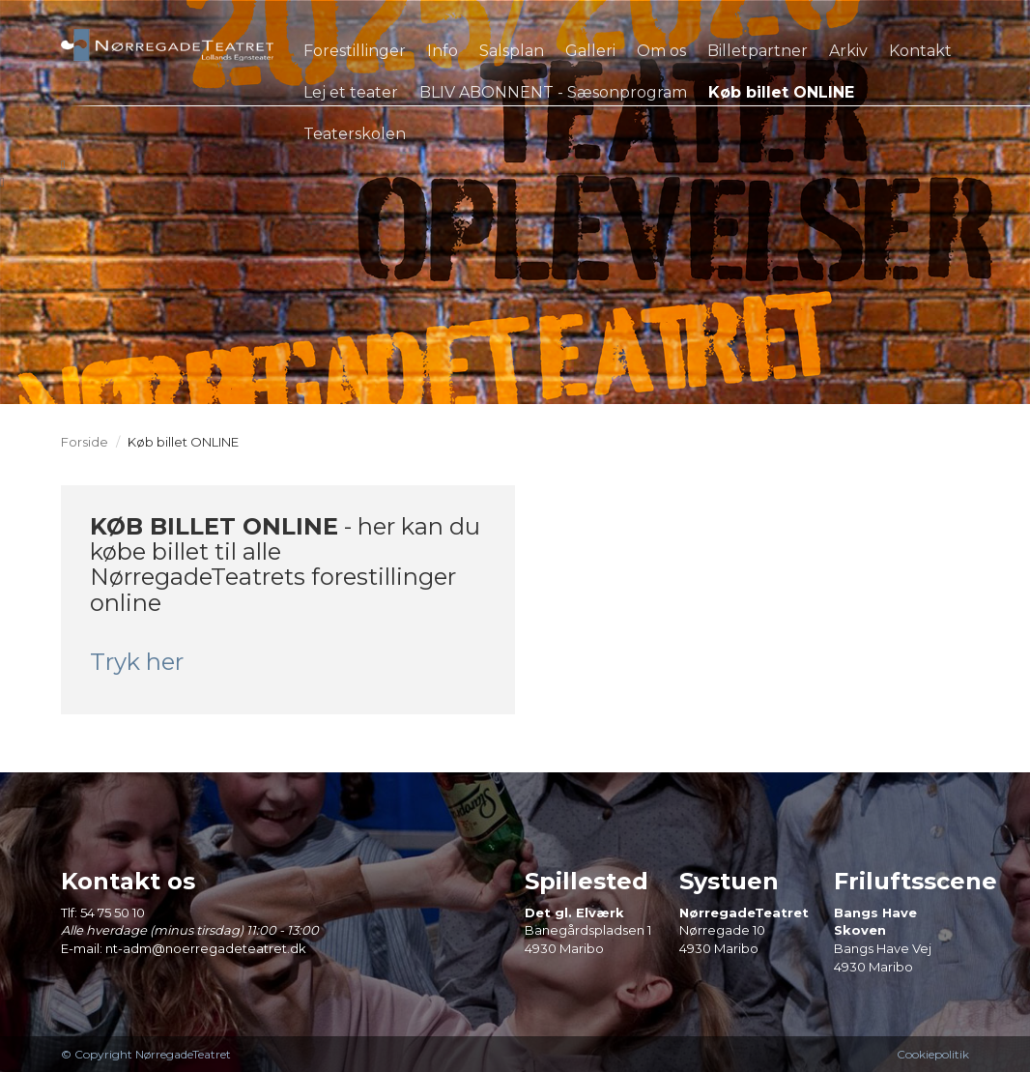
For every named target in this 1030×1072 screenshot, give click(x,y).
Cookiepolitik (933, 1054)
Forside (84, 441)
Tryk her (137, 662)
